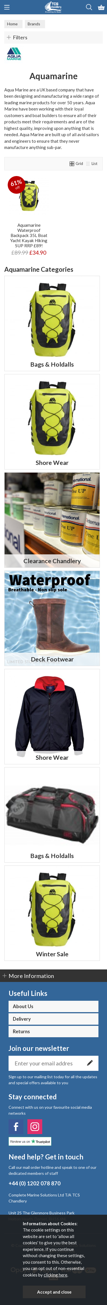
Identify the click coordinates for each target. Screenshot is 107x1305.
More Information (31, 975)
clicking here (55, 1274)
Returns (21, 1031)
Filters (20, 37)
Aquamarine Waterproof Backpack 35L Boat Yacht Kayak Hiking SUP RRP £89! (28, 235)
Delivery (22, 1019)
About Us (23, 1006)
